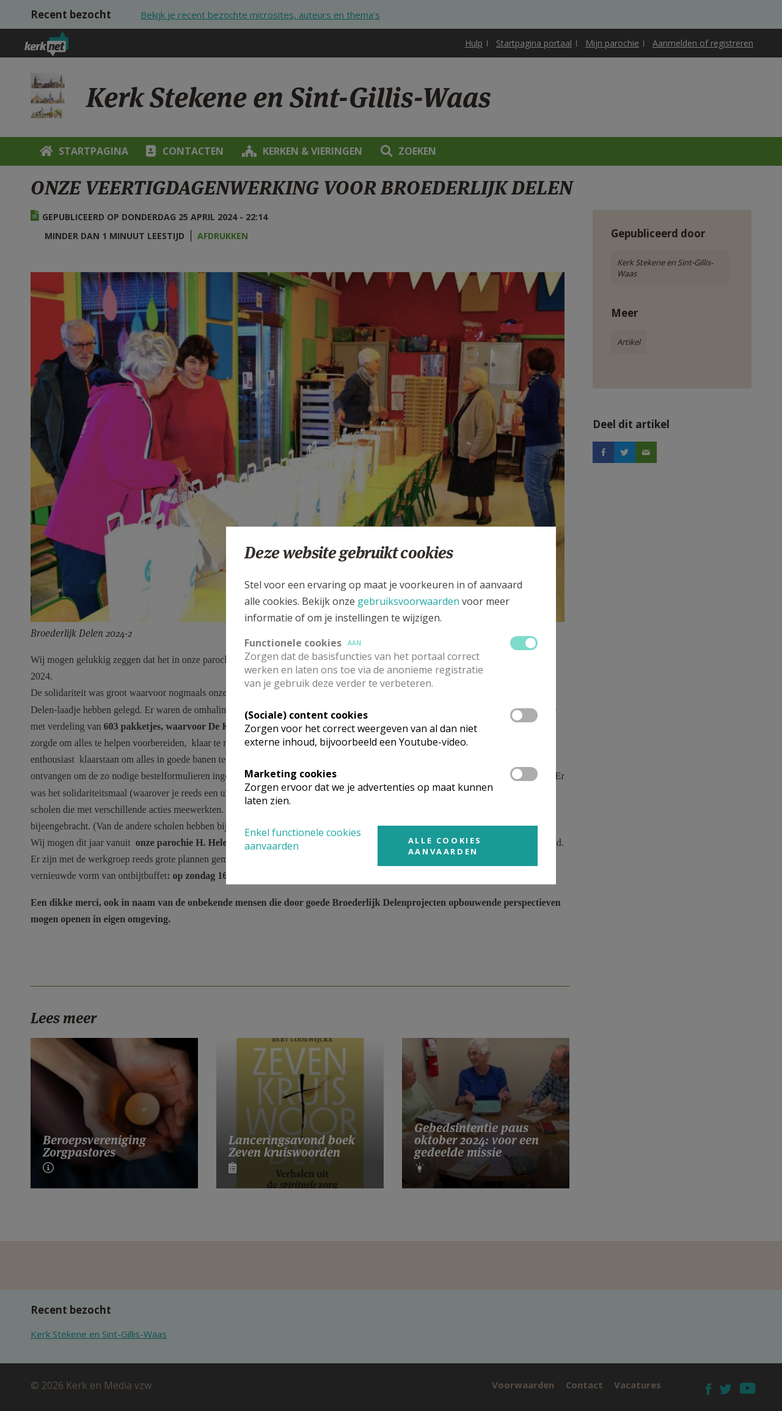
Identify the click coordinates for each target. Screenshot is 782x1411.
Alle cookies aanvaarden (445, 846)
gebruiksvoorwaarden (408, 601)
